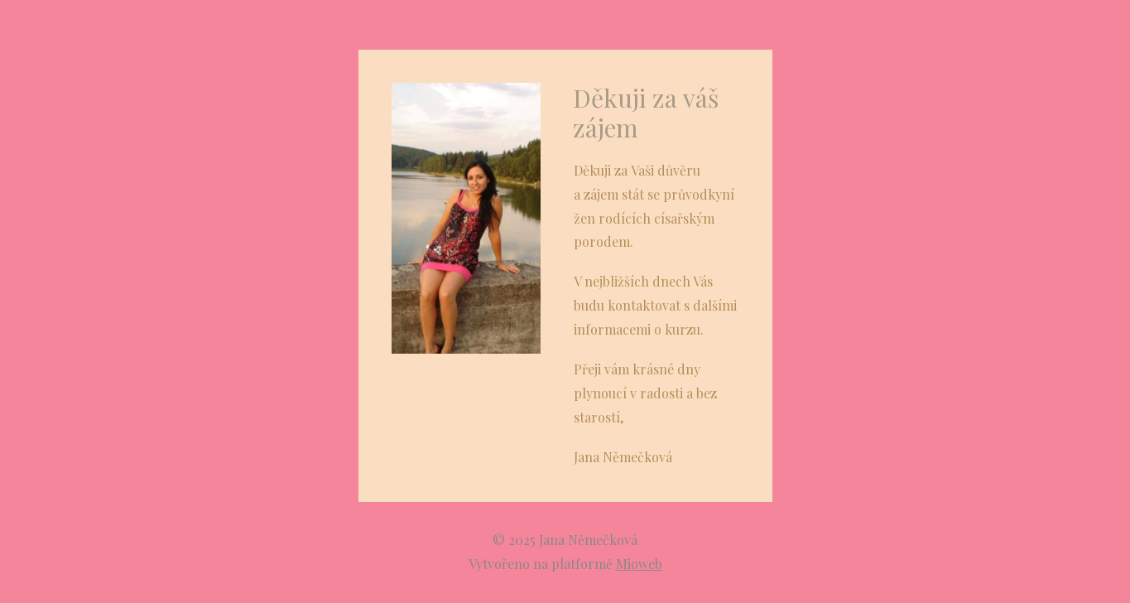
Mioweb (639, 563)
